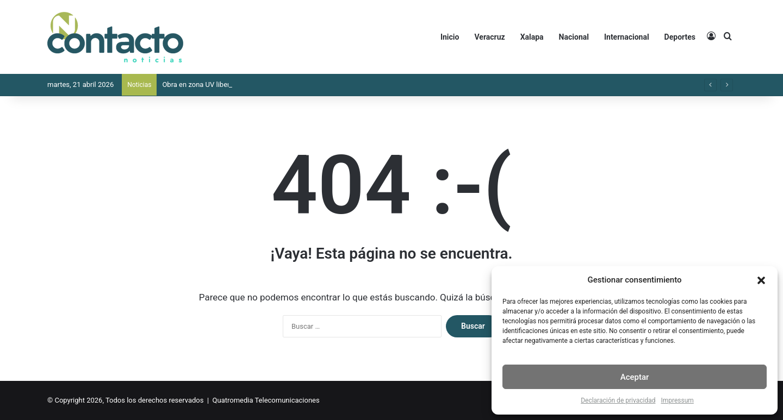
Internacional (626, 37)
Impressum (677, 400)
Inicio (449, 37)
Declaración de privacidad (618, 400)
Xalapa (532, 37)
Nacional (574, 37)
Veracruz (489, 37)
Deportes (679, 37)
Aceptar (634, 377)
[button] (761, 280)
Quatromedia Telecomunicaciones (266, 400)
